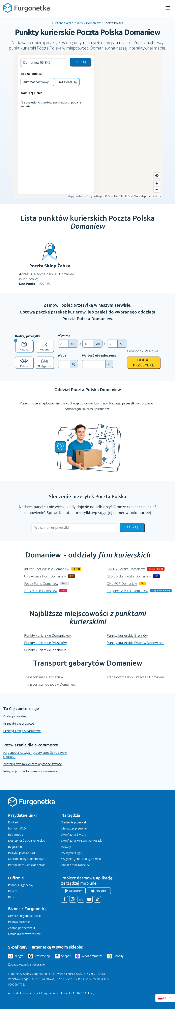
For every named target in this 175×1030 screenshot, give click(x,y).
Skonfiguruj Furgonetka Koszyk (81, 840)
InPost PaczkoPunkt (46, 569)
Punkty (78, 23)
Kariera (12, 891)
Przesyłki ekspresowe (18, 723)
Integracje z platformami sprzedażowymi (31, 771)
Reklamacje (15, 834)
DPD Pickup (40, 591)
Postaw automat (19, 922)
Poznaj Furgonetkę (20, 885)
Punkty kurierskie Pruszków (45, 643)
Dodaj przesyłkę (143, 362)
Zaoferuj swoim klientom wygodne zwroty (32, 764)
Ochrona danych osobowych (26, 859)
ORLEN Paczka (126, 569)
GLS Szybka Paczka (129, 576)
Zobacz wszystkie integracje (26, 964)
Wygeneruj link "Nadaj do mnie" (82, 859)
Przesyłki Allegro (72, 853)
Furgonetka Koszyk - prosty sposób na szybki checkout (35, 754)
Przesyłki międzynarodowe (22, 731)
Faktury (66, 846)
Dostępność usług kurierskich (27, 840)
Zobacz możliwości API (76, 865)
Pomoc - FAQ (17, 828)
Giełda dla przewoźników (24, 934)
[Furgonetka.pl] (26, 8)
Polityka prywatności (21, 853)
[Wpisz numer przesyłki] (74, 527)
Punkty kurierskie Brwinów (127, 635)
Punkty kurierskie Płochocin (45, 650)
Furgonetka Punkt (127, 591)
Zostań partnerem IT (21, 928)
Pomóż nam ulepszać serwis (26, 865)
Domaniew (93, 23)
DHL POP (122, 583)
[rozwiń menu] (168, 8)
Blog (11, 897)
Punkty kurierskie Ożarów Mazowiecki (135, 643)
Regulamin (15, 846)
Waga (62, 355)
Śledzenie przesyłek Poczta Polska (87, 496)
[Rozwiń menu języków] (165, 998)
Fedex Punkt (41, 583)
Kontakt (13, 822)
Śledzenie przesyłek (74, 822)
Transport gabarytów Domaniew (87, 663)
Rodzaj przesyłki (27, 336)
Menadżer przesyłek (74, 828)
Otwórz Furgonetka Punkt (25, 916)
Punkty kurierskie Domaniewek (47, 635)
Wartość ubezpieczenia (99, 355)
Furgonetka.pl (61, 23)
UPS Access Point (45, 576)
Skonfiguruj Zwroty (73, 834)
